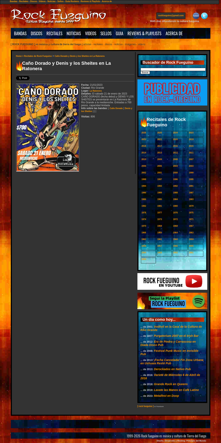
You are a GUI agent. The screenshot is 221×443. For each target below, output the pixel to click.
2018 (144, 146)
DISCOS (36, 33)
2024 (175, 133)
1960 (175, 239)
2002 (144, 173)
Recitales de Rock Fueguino (38, 56)
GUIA (119, 33)
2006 (144, 166)
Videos (42, 1)
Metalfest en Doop (166, 395)
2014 (144, 153)
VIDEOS (90, 33)
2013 (159, 153)
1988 (175, 193)
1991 (191, 186)
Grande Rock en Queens (171, 384)
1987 (191, 193)
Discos (33, 1)
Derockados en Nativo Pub (172, 369)
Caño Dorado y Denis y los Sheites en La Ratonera (80, 56)
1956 (175, 246)
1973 (159, 219)
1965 (159, 232)
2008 (175, 159)
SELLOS (106, 33)
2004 (175, 166)
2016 (175, 146)
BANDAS (20, 33)
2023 (191, 133)
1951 (191, 252)
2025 (159, 133)
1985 (159, 199)
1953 (159, 252)
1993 (159, 186)
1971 (191, 219)
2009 (159, 159)
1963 (191, 232)
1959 (191, 239)
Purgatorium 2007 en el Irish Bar (176, 335)
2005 (159, 166)
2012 (175, 153)
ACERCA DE (174, 33)
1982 (144, 206)
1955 (191, 246)
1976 (175, 213)
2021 (159, 139)
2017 (159, 146)
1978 (144, 213)
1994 (144, 186)
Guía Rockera (72, 1)
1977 (159, 213)
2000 (175, 173)
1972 (175, 219)
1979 (191, 206)
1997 (159, 179)
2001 (159, 173)
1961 (159, 239)
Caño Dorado (116, 108)
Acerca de (107, 1)
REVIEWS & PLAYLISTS (144, 33)
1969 (159, 226)
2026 (144, 133)
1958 (144, 246)
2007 (191, 159)
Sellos (60, 1)
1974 (144, 219)
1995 (191, 179)
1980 (175, 206)
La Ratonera (96, 91)
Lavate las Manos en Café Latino (176, 390)
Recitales (23, 1)
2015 (191, 146)
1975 (191, 213)
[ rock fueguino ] (145, 406)
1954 (144, 252)
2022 (144, 139)
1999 (191, 173)
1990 (144, 193)
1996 (175, 179)
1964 (175, 232)
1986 (144, 199)
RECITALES (55, 33)
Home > (20, 56)
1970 (144, 226)
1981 (159, 206)
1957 (159, 246)
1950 (144, 259)
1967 (191, 226)
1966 (144, 232)
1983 (191, 199)
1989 (159, 193)
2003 (191, 166)
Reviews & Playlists (90, 1)
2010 (144, 159)
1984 (175, 199)
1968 (175, 226)
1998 (144, 179)
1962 (144, 239)
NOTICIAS (74, 33)
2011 (191, 153)
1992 (175, 186)
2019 (191, 139)
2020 (175, 139)
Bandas (13, 1)
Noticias (51, 1)
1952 (175, 252)
